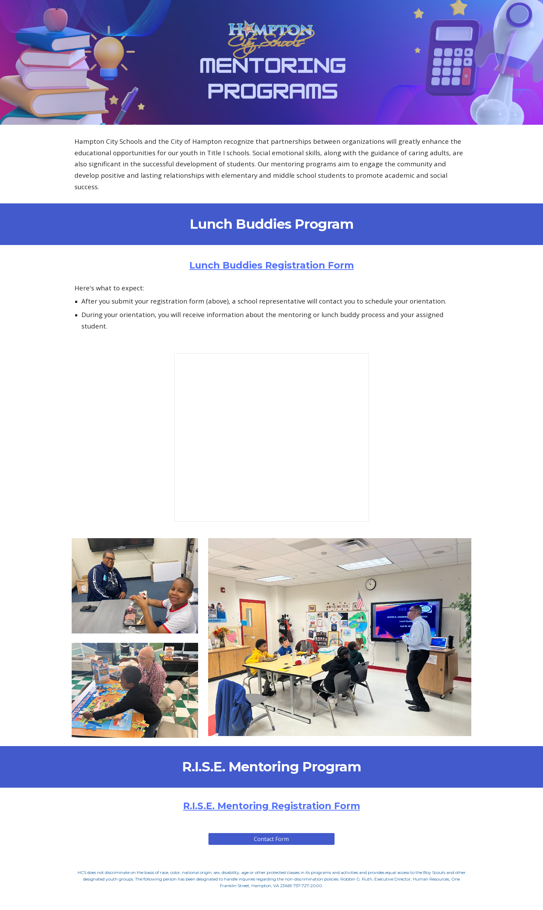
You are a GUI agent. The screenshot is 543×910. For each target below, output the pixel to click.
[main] (271, 164)
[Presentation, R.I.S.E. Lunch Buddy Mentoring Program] (271, 437)
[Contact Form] (271, 839)
